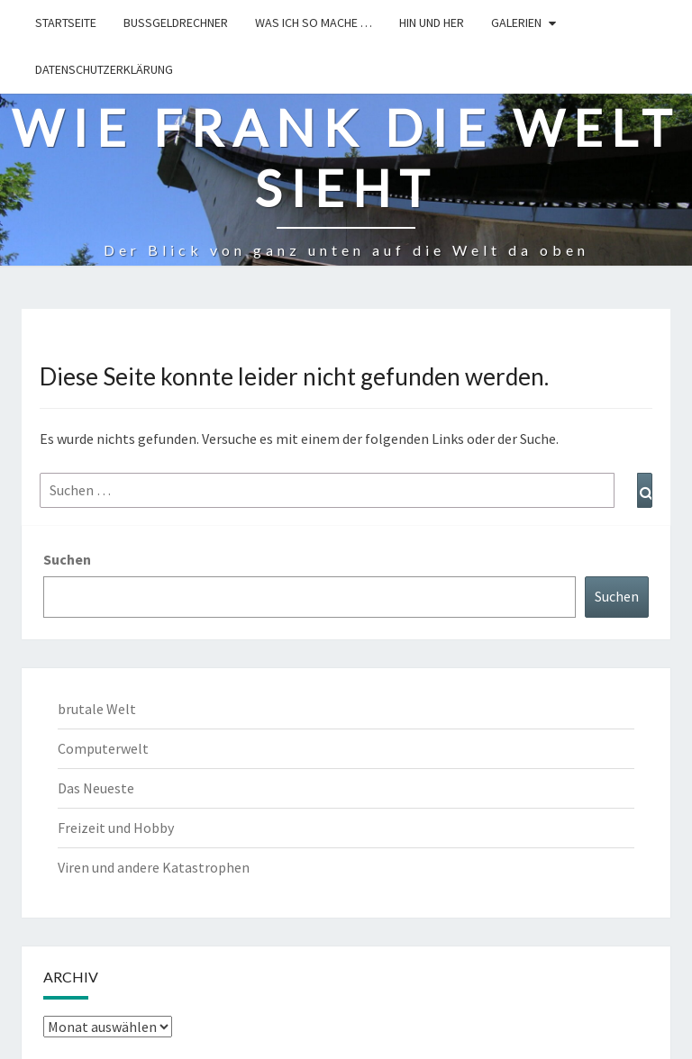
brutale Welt (97, 709)
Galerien (516, 22)
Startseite (65, 22)
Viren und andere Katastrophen (154, 867)
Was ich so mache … (313, 22)
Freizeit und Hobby (116, 828)
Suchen (67, 559)
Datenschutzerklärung (104, 69)
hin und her (431, 22)
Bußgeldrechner (175, 22)
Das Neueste (96, 788)
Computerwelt (103, 748)
